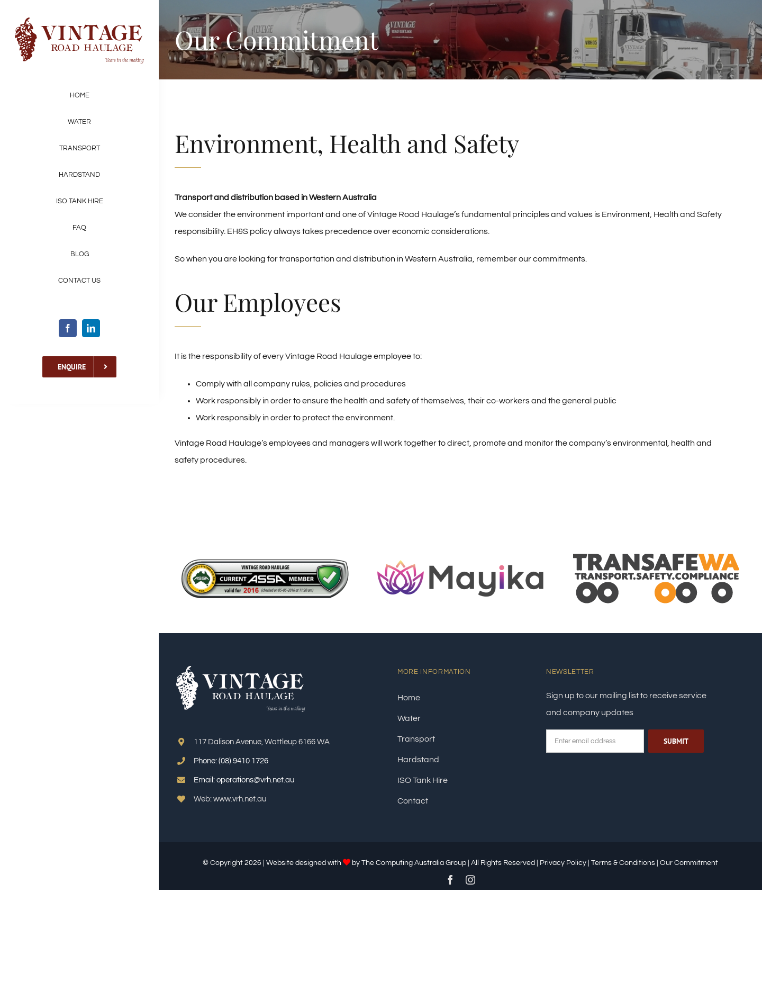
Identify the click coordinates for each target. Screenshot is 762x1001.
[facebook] (68, 328)
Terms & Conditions (624, 863)
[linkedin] (91, 328)
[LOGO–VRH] (79, 20)
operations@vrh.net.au (255, 780)
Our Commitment (689, 863)
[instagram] (470, 880)
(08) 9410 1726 (243, 761)
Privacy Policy (563, 863)
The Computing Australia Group (413, 863)
